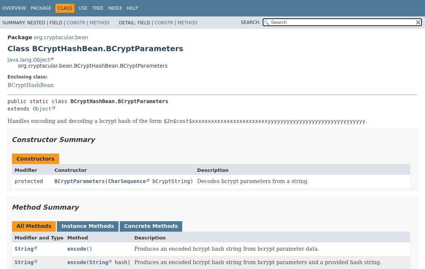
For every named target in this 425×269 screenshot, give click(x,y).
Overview (14, 8)
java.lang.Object (28, 60)
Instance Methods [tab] (87, 226)
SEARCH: (251, 22)
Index (115, 8)
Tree (98, 8)
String (24, 249)
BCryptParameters (79, 181)
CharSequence (127, 181)
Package (41, 8)
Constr (76, 22)
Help (132, 8)
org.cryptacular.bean (61, 37)
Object (42, 109)
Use (83, 8)
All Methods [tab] (33, 226)
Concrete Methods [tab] (151, 226)
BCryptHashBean (30, 85)
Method (100, 22)
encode (76, 249)
